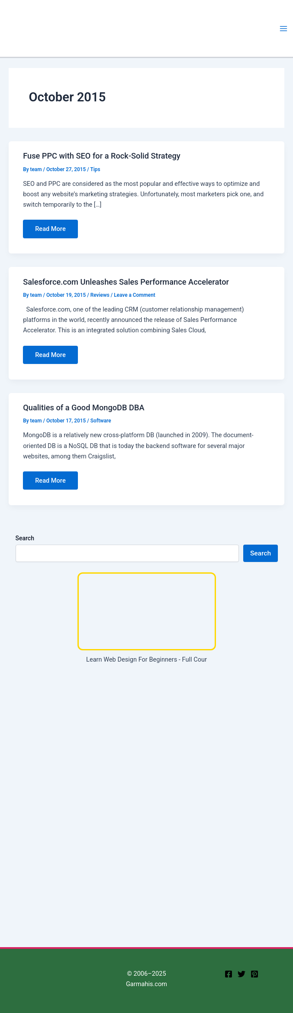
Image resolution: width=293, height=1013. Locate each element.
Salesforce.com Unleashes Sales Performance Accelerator (126, 281)
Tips (95, 169)
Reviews (99, 295)
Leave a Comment (134, 295)
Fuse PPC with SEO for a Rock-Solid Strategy (101, 155)
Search (25, 538)
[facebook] (228, 974)
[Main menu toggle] (283, 28)
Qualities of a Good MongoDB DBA (83, 407)
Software (100, 421)
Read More (50, 231)
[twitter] (241, 974)
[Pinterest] (254, 974)
